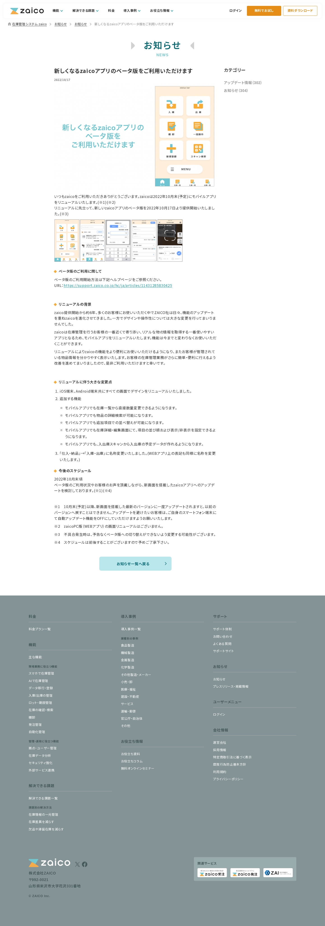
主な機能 (35, 657)
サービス (127, 704)
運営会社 (219, 742)
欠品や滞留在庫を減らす (46, 829)
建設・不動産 (130, 697)
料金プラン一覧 (40, 629)
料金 (111, 10)
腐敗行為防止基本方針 (229, 764)
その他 (125, 726)
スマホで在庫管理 (41, 673)
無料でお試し (264, 10)
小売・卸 (127, 682)
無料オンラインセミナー (138, 768)
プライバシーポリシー (228, 779)
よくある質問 (222, 644)
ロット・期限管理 (40, 703)
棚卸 (32, 717)
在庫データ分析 (40, 755)
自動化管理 (37, 732)
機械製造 (127, 653)
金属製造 (127, 660)
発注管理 (35, 725)
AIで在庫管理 (38, 681)
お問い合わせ (222, 636)
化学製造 (127, 667)
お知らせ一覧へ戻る (133, 563)
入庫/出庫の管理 (41, 695)
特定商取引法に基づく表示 (232, 757)
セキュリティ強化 (41, 763)
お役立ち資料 (130, 754)
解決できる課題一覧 (43, 798)
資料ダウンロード (300, 10)
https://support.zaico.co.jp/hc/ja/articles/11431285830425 (118, 285)
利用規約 (219, 772)
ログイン (235, 10)
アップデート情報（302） (243, 83)
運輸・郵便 (128, 711)
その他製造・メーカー (136, 675)
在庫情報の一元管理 (43, 814)
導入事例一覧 (131, 629)
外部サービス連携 (42, 770)
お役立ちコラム (132, 761)
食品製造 (127, 645)
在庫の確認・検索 (41, 710)
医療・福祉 (128, 689)
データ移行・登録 (41, 688)
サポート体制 (222, 629)
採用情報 (219, 750)
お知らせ (60, 24)
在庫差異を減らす (41, 822)
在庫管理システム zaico (27, 24)
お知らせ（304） (236, 91)
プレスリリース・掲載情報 (230, 686)
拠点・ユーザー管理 (43, 748)
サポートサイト (223, 651)
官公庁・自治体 (132, 718)
